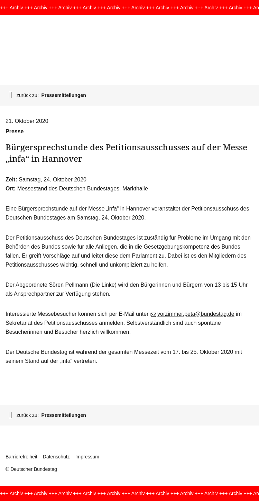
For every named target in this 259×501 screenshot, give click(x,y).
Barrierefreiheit (21, 456)
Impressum (87, 456)
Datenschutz (56, 456)
